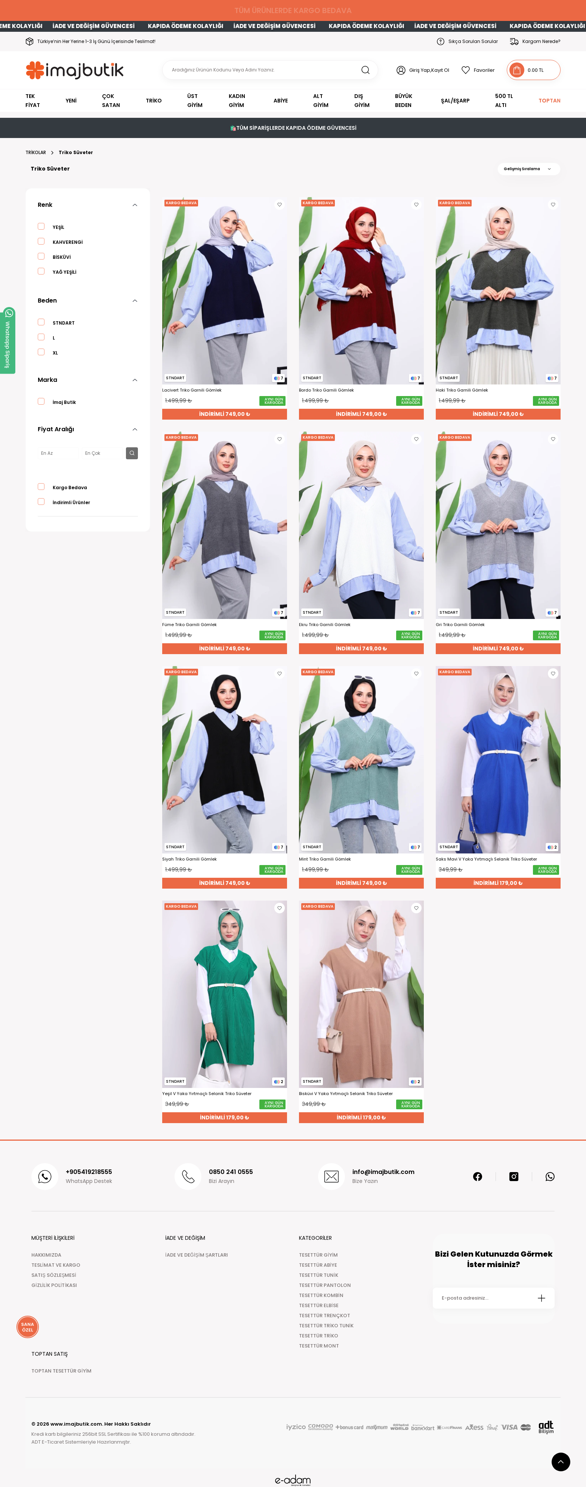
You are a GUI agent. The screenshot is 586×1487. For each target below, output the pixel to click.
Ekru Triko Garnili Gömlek (325, 625)
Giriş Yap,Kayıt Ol (429, 70)
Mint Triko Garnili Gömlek (325, 859)
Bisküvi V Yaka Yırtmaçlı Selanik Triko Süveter (346, 1094)
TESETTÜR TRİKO (318, 1335)
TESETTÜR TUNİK (318, 1275)
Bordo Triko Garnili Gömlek (326, 390)
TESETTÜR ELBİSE (319, 1305)
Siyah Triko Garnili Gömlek (189, 859)
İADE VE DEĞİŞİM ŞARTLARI (196, 1254)
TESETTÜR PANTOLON (325, 1285)
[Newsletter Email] (494, 1298)
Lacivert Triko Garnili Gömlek (192, 390)
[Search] (270, 70)
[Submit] (541, 1298)
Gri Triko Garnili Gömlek (460, 625)
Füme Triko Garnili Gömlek (189, 625)
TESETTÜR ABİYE (318, 1265)
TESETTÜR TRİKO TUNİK (326, 1325)
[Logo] (74, 70)
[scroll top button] (561, 1462)
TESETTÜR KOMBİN (321, 1295)
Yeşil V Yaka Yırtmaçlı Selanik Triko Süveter (207, 1094)
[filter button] (132, 453)
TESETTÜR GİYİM (318, 1254)
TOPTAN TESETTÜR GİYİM (61, 1370)
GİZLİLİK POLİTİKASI (54, 1285)
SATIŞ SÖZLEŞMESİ (53, 1275)
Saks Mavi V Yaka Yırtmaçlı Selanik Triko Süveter (486, 859)
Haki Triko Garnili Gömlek (462, 390)
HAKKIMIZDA (46, 1254)
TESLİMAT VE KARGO (55, 1265)
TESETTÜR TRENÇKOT (324, 1315)
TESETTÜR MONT (319, 1345)
